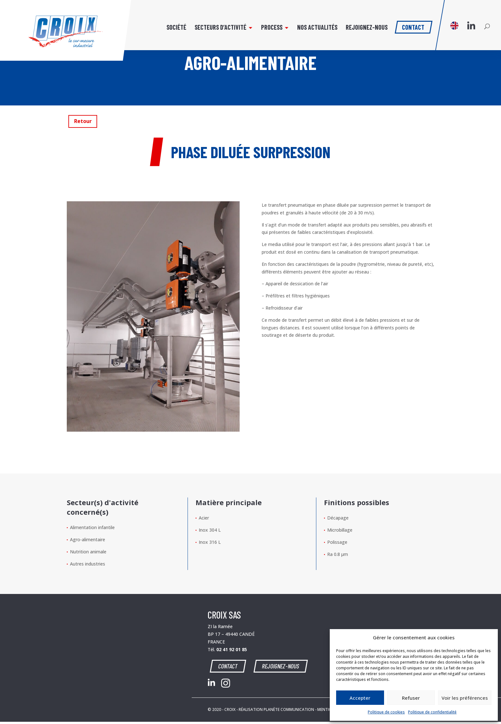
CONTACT (229, 666)
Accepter (360, 698)
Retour (83, 121)
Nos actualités (317, 28)
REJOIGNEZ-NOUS (280, 666)
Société (176, 28)
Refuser (411, 698)
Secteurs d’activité (220, 28)
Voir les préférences (465, 698)
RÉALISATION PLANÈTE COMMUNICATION (276, 709)
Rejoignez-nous (367, 28)
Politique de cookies (386, 712)
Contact (413, 26)
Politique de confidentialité (432, 712)
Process (271, 28)
